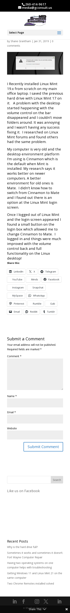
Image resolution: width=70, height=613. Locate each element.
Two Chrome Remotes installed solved (30, 583)
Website (12, 428)
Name (12, 396)
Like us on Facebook (23, 491)
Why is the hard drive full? (22, 547)
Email (11, 412)
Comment (14, 356)
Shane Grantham (21, 41)
